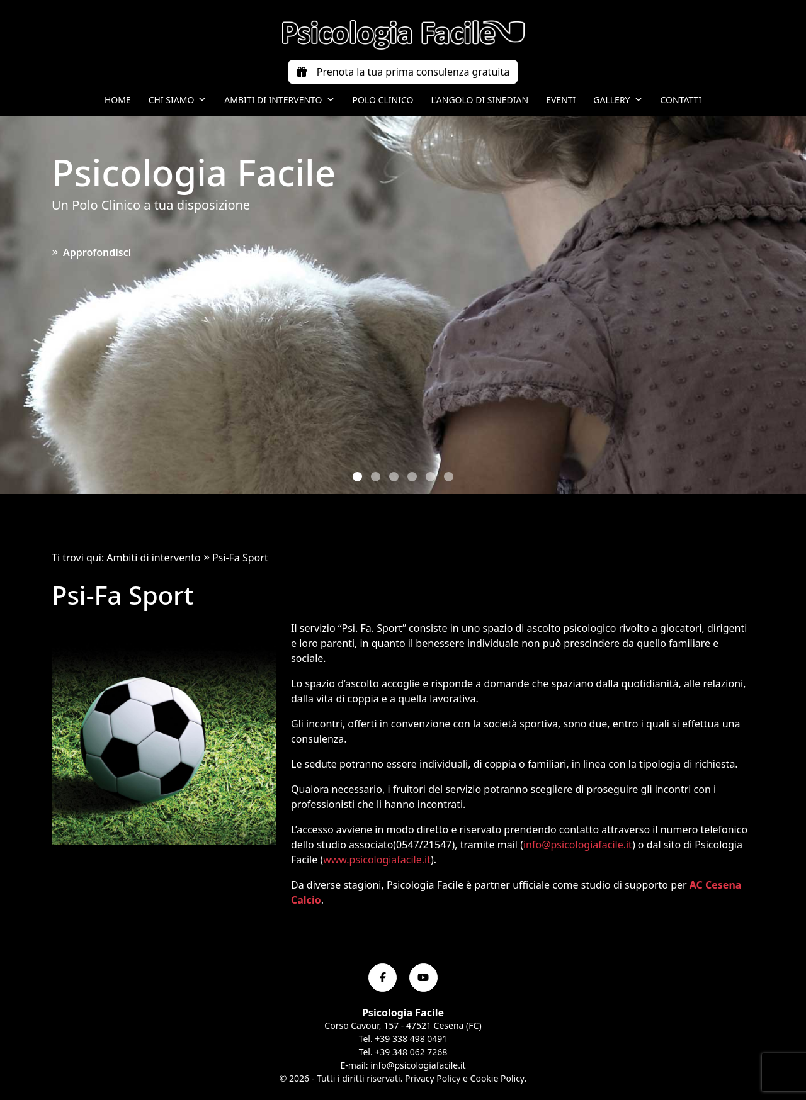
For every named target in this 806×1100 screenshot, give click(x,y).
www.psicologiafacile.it (377, 860)
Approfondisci (91, 252)
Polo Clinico (383, 100)
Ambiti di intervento (279, 100)
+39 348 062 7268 (411, 1052)
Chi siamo (178, 100)
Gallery (617, 100)
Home (118, 100)
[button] (357, 477)
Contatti (681, 100)
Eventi (561, 100)
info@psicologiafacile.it (577, 844)
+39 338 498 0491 (411, 1039)
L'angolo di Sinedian (479, 100)
